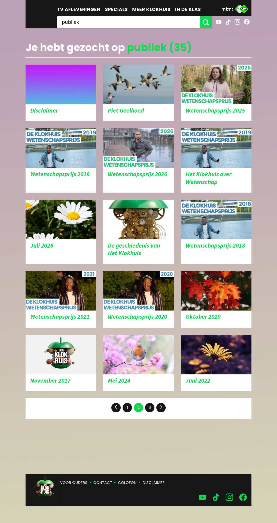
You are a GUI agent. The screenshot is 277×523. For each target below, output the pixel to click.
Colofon (127, 482)
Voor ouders (73, 482)
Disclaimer (154, 482)
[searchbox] (128, 22)
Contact (103, 482)
